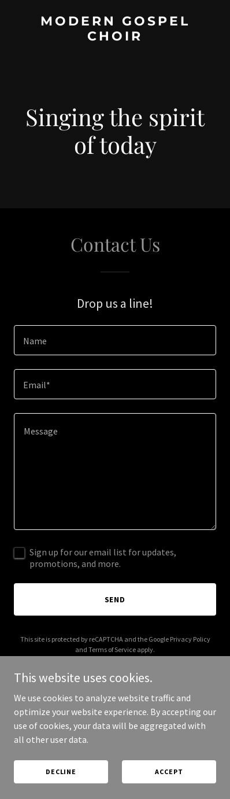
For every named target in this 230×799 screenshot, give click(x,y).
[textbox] (115, 340)
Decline (61, 771)
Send (115, 599)
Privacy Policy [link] (190, 639)
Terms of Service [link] (112, 649)
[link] (115, 37)
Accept (169, 771)
